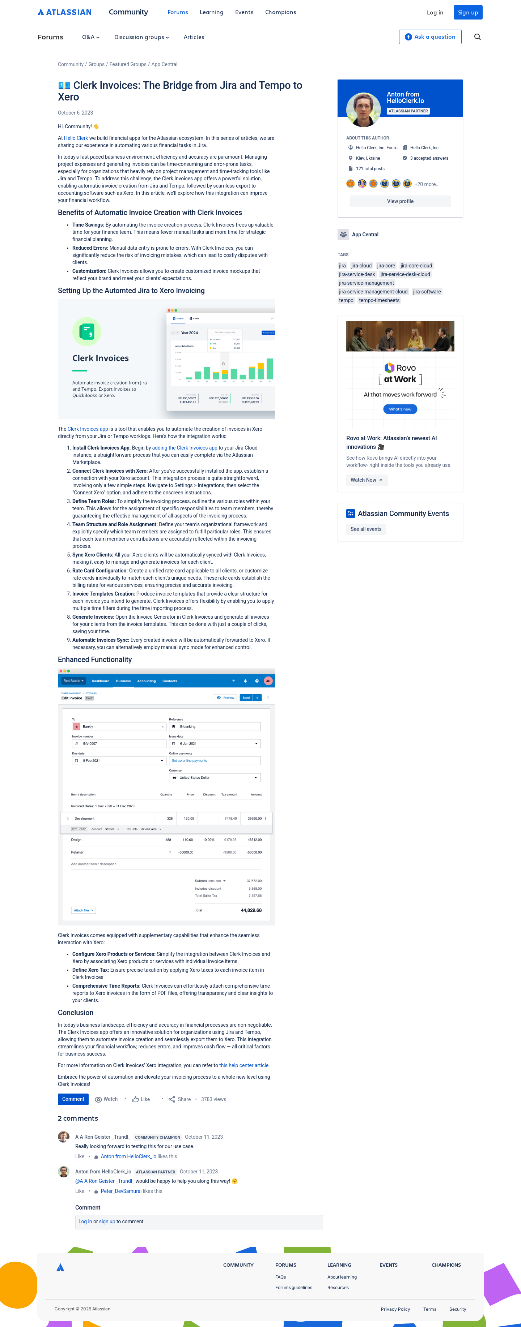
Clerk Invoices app (88, 429)
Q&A (90, 36)
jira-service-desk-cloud (405, 274)
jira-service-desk (357, 274)
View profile (400, 201)
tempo (346, 300)
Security (457, 1309)
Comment (73, 1099)
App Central (165, 64)
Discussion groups (141, 36)
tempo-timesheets (379, 300)
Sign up (468, 12)
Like (79, 1156)
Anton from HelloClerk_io (128, 1156)
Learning (212, 12)
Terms (429, 1309)
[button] (166, 359)
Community (128, 11)
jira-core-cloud (416, 266)
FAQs (280, 1277)
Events (244, 12)
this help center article (243, 1065)
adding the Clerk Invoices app (184, 448)
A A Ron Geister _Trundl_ (103, 1137)
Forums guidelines (293, 1287)
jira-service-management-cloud (373, 292)
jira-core (386, 266)
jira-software (427, 292)
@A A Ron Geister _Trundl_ (104, 1181)
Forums (178, 12)
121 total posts (370, 168)
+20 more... (427, 184)
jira (342, 266)
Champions (280, 12)
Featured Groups (128, 64)
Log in (435, 12)
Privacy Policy (395, 1309)
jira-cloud (361, 266)
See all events (366, 529)
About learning (342, 1277)
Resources (338, 1287)
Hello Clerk (76, 138)
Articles (194, 36)
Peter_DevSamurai (121, 1191)
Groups (97, 64)
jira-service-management (366, 283)
